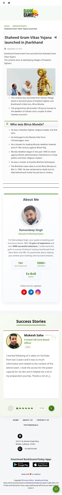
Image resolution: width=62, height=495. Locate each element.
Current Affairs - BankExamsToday (35, 482)
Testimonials (31, 426)
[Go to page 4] (26, 409)
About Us (28, 421)
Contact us (43, 421)
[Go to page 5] (29, 409)
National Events (20, 26)
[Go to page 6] (32, 409)
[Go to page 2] (20, 409)
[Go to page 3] (23, 409)
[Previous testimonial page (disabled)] (10, 410)
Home (7, 26)
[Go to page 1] (17, 409)
